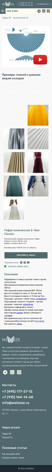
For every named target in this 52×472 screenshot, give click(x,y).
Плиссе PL (7, 437)
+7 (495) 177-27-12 (25, 3)
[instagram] (48, 11)
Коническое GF (21, 18)
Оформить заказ (26, 255)
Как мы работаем (11, 454)
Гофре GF (7, 18)
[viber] (19, 372)
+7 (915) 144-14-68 (25, 5)
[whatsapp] (43, 11)
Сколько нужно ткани (13, 457)
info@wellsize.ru (43, 4)
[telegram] (39, 11)
